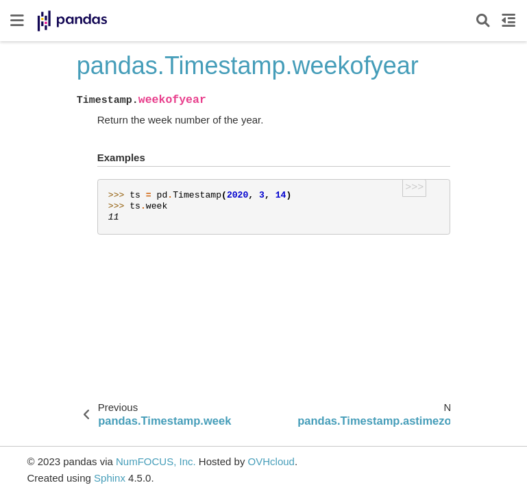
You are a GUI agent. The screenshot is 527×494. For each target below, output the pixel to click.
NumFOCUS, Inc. (156, 461)
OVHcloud (271, 461)
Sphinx (109, 478)
